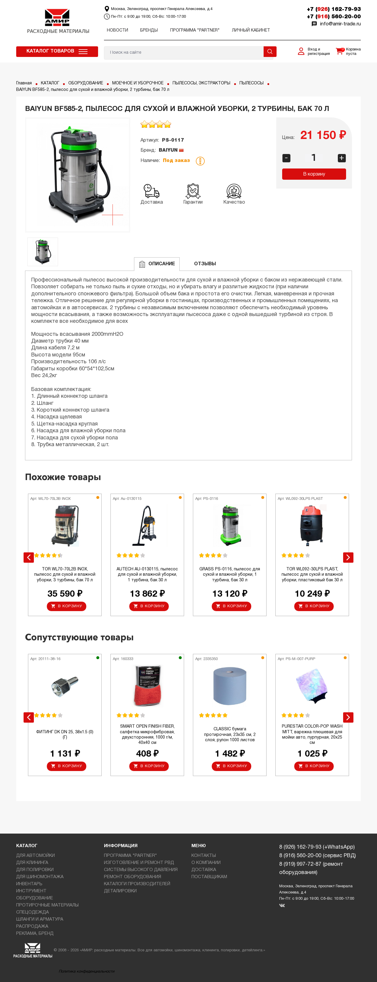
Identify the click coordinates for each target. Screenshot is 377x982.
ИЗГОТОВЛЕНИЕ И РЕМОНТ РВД (139, 863)
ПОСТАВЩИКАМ (209, 877)
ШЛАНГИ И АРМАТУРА (39, 919)
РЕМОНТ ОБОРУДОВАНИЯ (132, 877)
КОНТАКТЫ (203, 856)
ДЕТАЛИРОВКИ (120, 891)
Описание (157, 264)
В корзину (314, 174)
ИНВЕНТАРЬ (29, 884)
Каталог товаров (50, 51)
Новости (117, 30)
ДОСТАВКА (203, 870)
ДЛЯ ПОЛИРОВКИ (35, 870)
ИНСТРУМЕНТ (31, 891)
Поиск (270, 51)
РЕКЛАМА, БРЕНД (35, 934)
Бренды (149, 30)
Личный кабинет (251, 30)
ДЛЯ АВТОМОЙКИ (35, 856)
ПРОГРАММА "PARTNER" (195, 30)
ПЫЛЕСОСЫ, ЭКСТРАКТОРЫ (201, 83)
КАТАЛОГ (50, 83)
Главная (24, 83)
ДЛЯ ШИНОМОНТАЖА (40, 877)
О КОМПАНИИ (206, 863)
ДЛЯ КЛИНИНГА (32, 863)
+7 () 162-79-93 (334, 9)
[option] (77, 175)
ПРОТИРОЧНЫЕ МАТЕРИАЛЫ (47, 905)
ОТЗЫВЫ (200, 264)
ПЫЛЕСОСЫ (251, 83)
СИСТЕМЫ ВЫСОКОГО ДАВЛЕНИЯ (141, 870)
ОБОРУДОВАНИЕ (85, 83)
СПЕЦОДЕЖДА (32, 912)
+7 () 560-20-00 (334, 16)
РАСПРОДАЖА (32, 926)
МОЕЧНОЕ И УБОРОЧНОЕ (137, 83)
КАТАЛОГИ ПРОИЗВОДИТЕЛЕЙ (137, 884)
